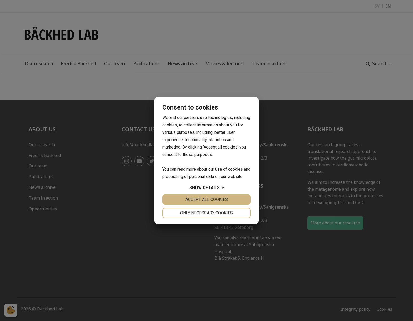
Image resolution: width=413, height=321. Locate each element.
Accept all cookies (206, 199)
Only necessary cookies (206, 212)
